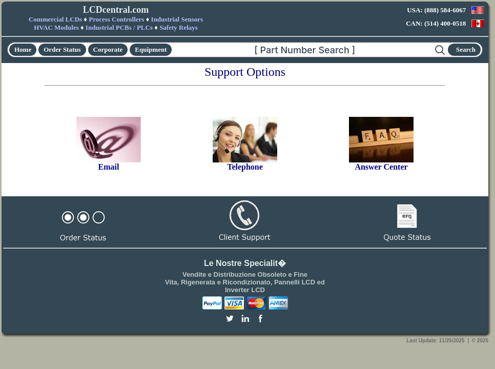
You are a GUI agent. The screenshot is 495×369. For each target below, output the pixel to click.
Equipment (151, 49)
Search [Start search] (466, 49)
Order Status (62, 49)
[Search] (303, 50)
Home (22, 49)
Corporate (108, 49)
